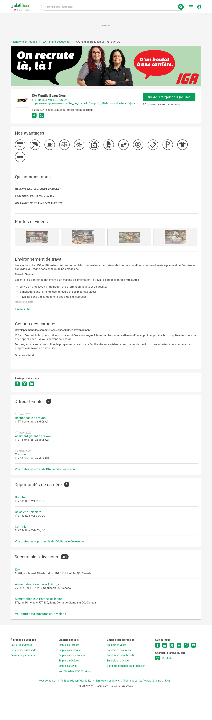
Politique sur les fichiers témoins (142, 680)
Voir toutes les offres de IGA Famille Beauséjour (45, 469)
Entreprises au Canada (23, 650)
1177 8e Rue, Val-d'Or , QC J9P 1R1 (53, 100)
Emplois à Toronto (69, 644)
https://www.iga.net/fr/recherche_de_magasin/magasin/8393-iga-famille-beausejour (83, 103)
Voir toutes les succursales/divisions (40, 614)
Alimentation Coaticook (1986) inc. (39, 584)
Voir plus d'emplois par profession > (127, 665)
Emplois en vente (116, 644)
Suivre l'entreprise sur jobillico (169, 97)
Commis (20, 454)
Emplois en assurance (119, 650)
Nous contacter (47, 680)
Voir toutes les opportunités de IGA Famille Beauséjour (50, 541)
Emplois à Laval (68, 665)
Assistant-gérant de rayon (33, 436)
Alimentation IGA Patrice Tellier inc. (39, 599)
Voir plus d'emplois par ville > (75, 671)
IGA (17, 569)
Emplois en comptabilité (120, 655)
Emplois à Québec (69, 660)
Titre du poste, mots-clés (113, 6)
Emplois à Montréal (70, 650)
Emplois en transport (118, 660)
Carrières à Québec (21, 644)
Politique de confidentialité (76, 680)
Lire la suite (22, 309)
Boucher (21, 497)
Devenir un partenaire (23, 655)
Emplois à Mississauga (72, 655)
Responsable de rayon (30, 418)
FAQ (167, 680)
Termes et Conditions (108, 680)
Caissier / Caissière (28, 512)
